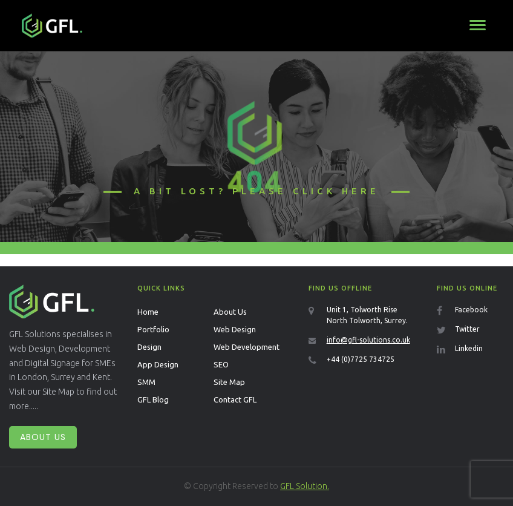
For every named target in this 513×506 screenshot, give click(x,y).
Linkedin (469, 348)
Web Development (246, 347)
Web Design (235, 329)
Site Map (229, 382)
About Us (43, 437)
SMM (146, 382)
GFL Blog (153, 399)
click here (336, 191)
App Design (157, 364)
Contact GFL (235, 399)
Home (147, 311)
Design (149, 347)
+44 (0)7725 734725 (360, 359)
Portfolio (153, 329)
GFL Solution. (304, 486)
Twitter (467, 329)
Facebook (471, 310)
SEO (221, 364)
